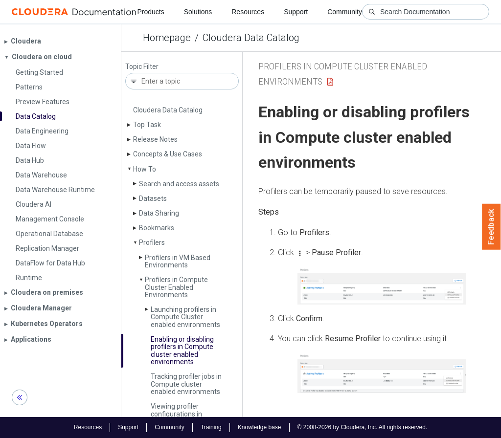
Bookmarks (156, 228)
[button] (381, 286)
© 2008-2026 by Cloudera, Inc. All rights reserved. (362, 427)
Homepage (167, 38)
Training (211, 427)
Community (344, 12)
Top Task (147, 125)
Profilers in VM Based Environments (177, 261)
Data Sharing (159, 213)
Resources (247, 12)
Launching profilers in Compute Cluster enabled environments (185, 317)
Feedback (491, 227)
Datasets (153, 198)
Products (150, 12)
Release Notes (155, 139)
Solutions (198, 12)
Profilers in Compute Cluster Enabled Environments (176, 287)
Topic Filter (142, 66)
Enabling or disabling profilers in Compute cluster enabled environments (182, 350)
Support (296, 12)
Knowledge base (259, 427)
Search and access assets (179, 184)
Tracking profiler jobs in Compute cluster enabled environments (186, 383)
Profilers (152, 242)
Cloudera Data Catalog (251, 38)
